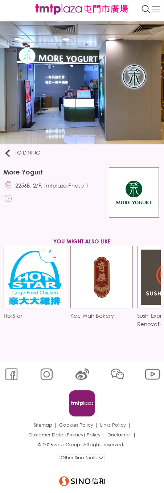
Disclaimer (119, 435)
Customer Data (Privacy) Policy (64, 435)
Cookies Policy (76, 425)
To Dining (22, 153)
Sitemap (43, 425)
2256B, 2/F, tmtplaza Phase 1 (52, 185)
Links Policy (113, 425)
